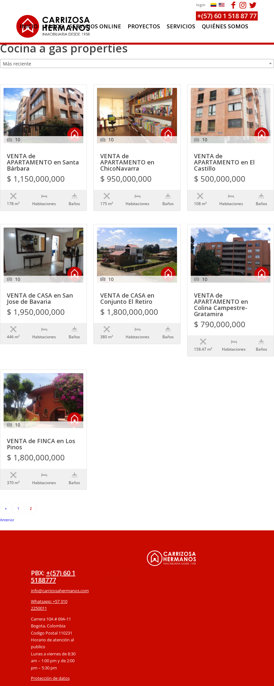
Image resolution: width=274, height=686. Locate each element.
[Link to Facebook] (233, 5)
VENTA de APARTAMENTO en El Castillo (224, 162)
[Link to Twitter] (253, 5)
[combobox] (137, 63)
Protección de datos (50, 645)
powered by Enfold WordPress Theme (174, 677)
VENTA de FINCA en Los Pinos (41, 424)
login (200, 4)
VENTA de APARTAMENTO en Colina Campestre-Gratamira (221, 291)
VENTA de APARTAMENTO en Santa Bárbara (43, 162)
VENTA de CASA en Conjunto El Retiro (127, 285)
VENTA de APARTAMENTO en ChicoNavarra (127, 162)
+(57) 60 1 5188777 (53, 544)
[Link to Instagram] (243, 5)
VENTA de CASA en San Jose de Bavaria (40, 285)
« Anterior (5, 477)
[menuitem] (28, 26)
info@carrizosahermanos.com (60, 558)
